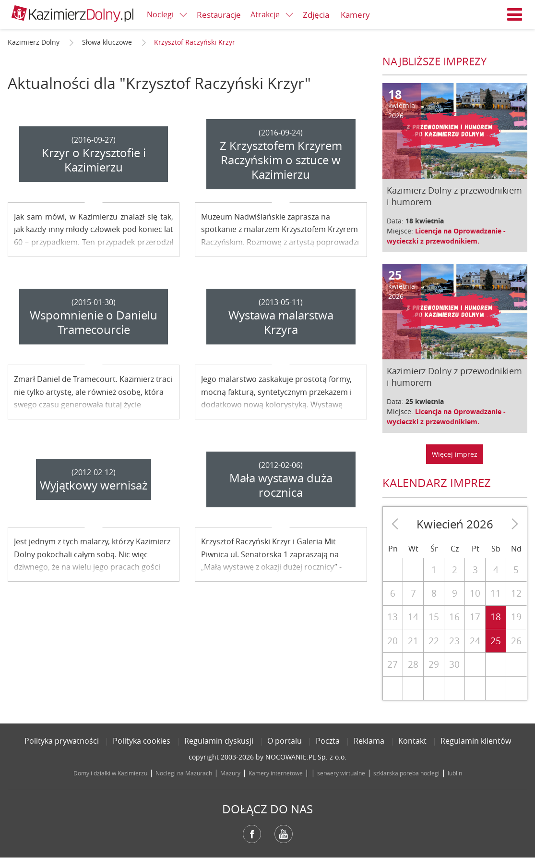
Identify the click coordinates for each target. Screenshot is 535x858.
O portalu (284, 740)
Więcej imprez (454, 454)
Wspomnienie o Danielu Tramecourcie (93, 322)
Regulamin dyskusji (218, 740)
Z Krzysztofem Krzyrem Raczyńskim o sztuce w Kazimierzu (281, 160)
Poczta (328, 740)
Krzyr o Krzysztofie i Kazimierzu (94, 160)
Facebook (252, 834)
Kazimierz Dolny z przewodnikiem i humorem (454, 196)
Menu (514, 14)
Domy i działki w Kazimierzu (110, 773)
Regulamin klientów (475, 740)
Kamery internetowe (276, 773)
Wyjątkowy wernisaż (93, 485)
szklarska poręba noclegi (406, 773)
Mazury (230, 773)
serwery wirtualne (341, 773)
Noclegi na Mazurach (183, 773)
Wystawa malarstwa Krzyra (280, 322)
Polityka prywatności (61, 740)
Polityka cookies (141, 740)
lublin (455, 773)
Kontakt (412, 740)
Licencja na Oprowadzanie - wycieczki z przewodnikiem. (446, 235)
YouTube (283, 834)
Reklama (369, 740)
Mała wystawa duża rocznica (281, 485)
